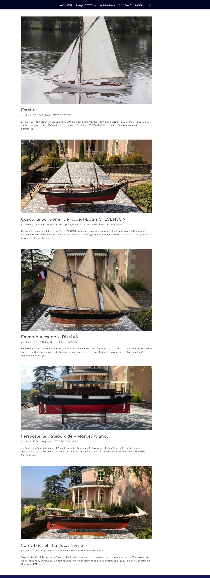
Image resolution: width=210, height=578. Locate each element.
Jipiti (28, 115)
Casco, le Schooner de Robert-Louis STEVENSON (73, 219)
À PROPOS (107, 5)
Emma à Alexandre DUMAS (49, 337)
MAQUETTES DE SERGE (58, 115)
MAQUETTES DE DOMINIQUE (88, 224)
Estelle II (30, 110)
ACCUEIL (66, 5)
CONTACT (125, 5)
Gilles (28, 224)
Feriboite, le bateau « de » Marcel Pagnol (64, 436)
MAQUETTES (85, 5)
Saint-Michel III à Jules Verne (52, 545)
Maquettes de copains (59, 224)
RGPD (139, 5)
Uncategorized (113, 224)
